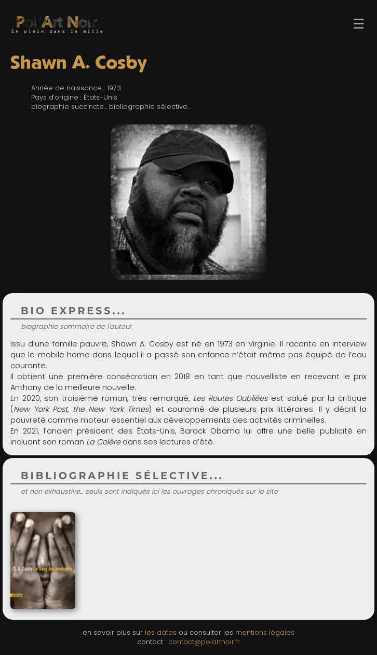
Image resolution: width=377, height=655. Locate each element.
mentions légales (264, 632)
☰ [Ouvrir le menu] (359, 24)
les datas (161, 632)
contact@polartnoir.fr (204, 641)
